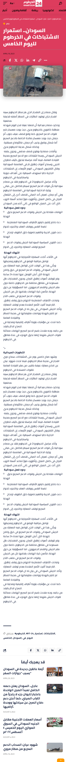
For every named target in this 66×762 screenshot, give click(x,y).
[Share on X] (16, 60)
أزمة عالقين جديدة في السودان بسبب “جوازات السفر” (23, 671)
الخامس (7, 638)
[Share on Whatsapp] (22, 60)
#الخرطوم (20, 634)
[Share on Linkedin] (28, 60)
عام (8, 24)
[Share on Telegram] (33, 60)
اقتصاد (52, 720)
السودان (17, 638)
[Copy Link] (39, 60)
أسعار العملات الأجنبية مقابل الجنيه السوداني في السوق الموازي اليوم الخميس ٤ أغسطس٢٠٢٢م (22, 726)
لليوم (30, 638)
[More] (45, 60)
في (24, 638)
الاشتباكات (49, 634)
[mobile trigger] (6, 3)
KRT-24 (30, 634)
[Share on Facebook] (10, 60)
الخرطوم (53, 690)
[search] (60, 3)
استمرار (39, 634)
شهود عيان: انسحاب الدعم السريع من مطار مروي (20, 746)
